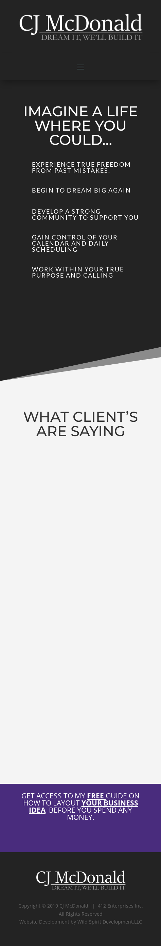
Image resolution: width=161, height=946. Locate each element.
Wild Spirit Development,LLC (109, 921)
